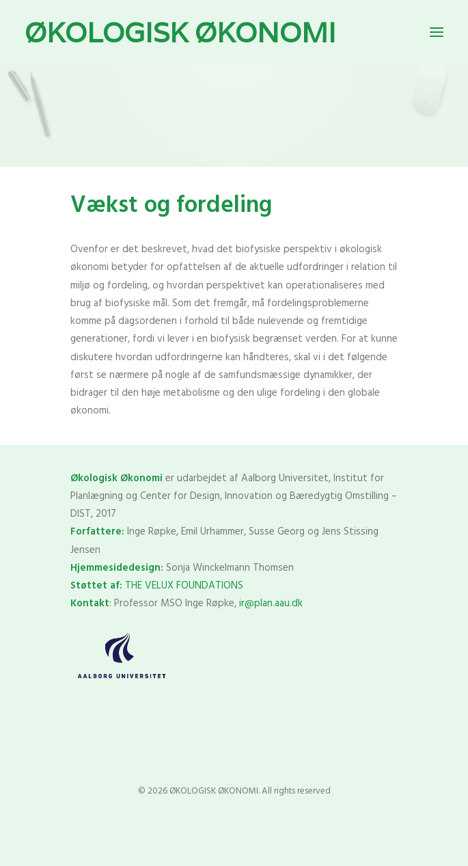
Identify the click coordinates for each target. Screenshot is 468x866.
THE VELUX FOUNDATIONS (184, 586)
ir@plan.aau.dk (271, 603)
